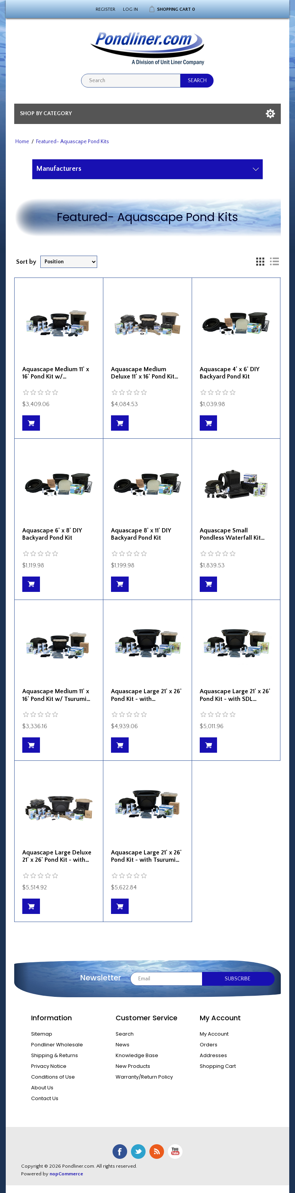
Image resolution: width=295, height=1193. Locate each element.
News (122, 1044)
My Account (214, 1034)
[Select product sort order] (68, 262)
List (274, 262)
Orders (208, 1044)
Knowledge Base (137, 1055)
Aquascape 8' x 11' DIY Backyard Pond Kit (141, 534)
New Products (133, 1066)
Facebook (120, 1151)
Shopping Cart (218, 1066)
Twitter (138, 1151)
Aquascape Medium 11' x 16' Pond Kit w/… (55, 373)
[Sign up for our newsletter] (166, 979)
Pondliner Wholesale (57, 1044)
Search (125, 1034)
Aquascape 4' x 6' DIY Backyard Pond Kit (229, 373)
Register (105, 9)
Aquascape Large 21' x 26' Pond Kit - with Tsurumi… (146, 856)
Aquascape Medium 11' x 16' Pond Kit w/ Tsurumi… (56, 695)
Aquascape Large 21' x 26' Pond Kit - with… (146, 695)
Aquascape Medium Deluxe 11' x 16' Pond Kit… (144, 373)
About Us (42, 1087)
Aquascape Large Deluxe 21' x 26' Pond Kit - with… (56, 856)
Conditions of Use (53, 1077)
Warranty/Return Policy (144, 1077)
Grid (260, 262)
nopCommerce (66, 1173)
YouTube (175, 1151)
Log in (130, 9)
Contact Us (44, 1098)
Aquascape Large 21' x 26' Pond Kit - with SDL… (235, 695)
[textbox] (131, 81)
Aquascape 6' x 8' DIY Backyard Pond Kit (51, 534)
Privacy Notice (48, 1066)
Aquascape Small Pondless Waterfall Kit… (232, 534)
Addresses (213, 1055)
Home (22, 142)
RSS (156, 1151)
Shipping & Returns (54, 1055)
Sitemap (41, 1034)
